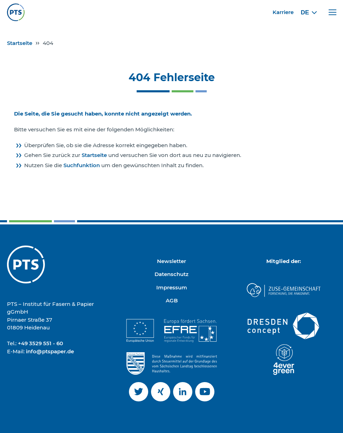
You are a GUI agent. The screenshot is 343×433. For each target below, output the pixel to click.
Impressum (171, 287)
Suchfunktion (82, 165)
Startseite (19, 43)
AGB (172, 300)
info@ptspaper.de (50, 351)
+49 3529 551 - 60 (40, 343)
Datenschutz (171, 274)
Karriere (283, 12)
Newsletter (171, 261)
